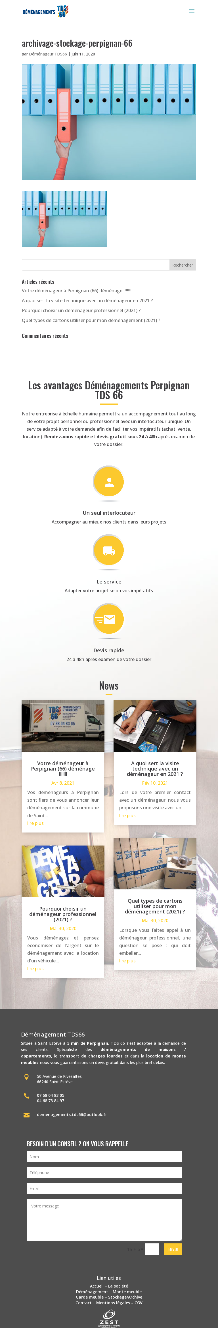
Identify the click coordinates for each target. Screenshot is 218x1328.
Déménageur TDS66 (48, 54)
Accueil (97, 1286)
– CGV (136, 1302)
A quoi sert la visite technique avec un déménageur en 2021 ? (87, 300)
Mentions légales (113, 1302)
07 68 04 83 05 (50, 1095)
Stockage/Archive (125, 1297)
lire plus (35, 823)
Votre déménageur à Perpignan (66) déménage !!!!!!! (76, 291)
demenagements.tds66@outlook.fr (72, 1114)
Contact (84, 1302)
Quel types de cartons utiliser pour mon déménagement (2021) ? (91, 320)
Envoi (173, 1249)
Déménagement (92, 1291)
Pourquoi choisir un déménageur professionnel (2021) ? (81, 310)
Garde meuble (90, 1297)
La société (118, 1286)
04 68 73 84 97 (50, 1100)
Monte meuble (127, 1291)
